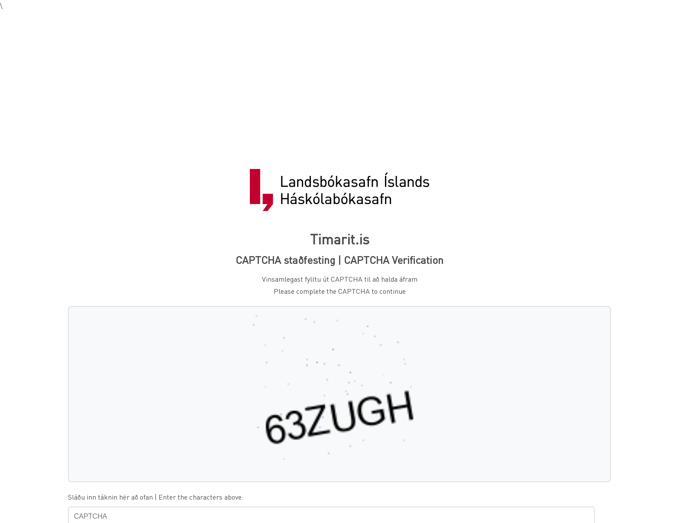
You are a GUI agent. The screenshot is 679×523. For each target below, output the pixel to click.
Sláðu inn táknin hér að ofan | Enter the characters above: (155, 496)
